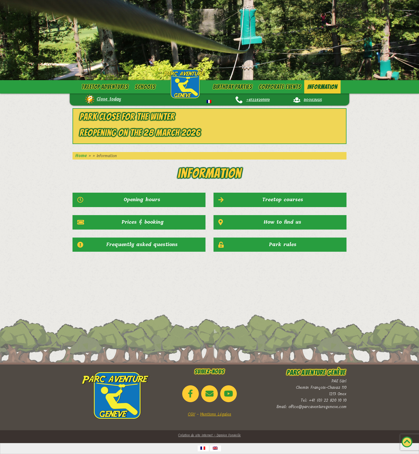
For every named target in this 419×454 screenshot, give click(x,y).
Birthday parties (232, 87)
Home (81, 156)
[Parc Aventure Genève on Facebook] (190, 393)
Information (322, 87)
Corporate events (280, 87)
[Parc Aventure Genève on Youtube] (228, 393)
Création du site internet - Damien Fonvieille (209, 435)
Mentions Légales (215, 414)
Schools (145, 87)
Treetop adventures (105, 87)
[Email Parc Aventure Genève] (209, 393)
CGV (191, 414)
